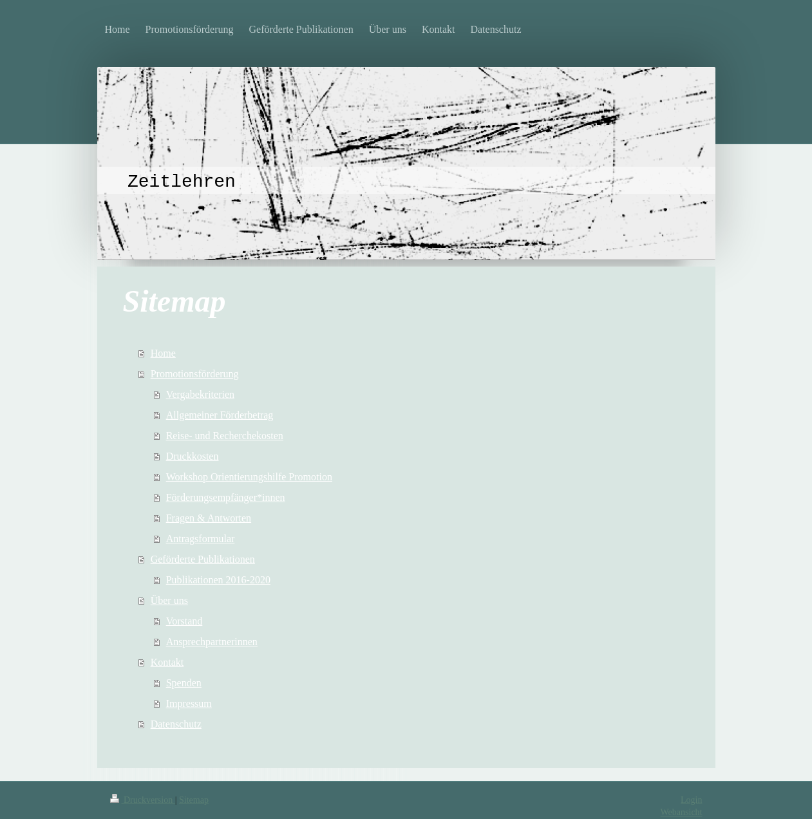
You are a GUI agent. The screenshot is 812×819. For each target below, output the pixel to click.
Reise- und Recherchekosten (224, 435)
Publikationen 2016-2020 (218, 579)
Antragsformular (200, 538)
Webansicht (682, 812)
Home (163, 353)
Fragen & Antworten (208, 518)
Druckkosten (192, 456)
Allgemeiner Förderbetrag (220, 415)
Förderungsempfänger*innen (225, 497)
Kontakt (167, 662)
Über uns (169, 600)
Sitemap (194, 800)
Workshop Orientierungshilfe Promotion (249, 476)
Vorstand (184, 621)
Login (691, 800)
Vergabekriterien (200, 394)
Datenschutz (176, 724)
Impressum (189, 703)
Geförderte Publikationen (203, 559)
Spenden (184, 682)
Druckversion (142, 800)
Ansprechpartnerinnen (212, 641)
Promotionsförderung (195, 373)
